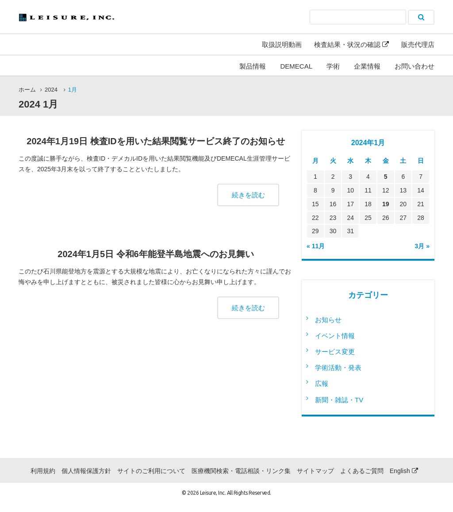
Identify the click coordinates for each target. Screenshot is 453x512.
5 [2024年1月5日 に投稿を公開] (386, 176)
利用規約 (43, 470)
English (404, 470)
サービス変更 (335, 351)
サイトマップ (315, 470)
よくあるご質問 (362, 470)
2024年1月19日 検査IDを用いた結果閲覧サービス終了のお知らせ (155, 141)
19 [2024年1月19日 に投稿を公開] (385, 204)
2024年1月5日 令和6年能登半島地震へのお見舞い (155, 254)
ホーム (27, 89)
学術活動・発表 (338, 367)
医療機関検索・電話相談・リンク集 (241, 470)
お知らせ (328, 319)
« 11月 (316, 246)
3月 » (422, 246)
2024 (51, 89)
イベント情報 (335, 335)
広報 (321, 383)
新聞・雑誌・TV (339, 400)
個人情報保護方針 (86, 470)
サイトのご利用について (151, 470)
